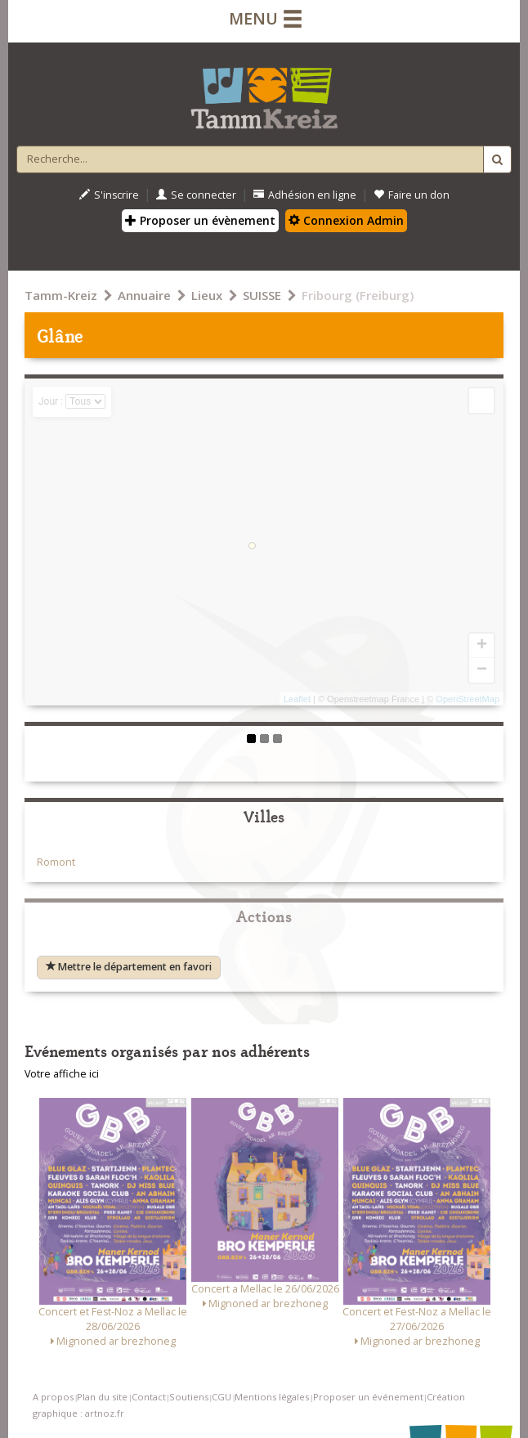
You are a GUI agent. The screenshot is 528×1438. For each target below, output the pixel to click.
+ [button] (482, 646)
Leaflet (297, 699)
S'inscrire (109, 195)
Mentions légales (272, 1397)
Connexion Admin (346, 220)
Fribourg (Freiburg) (358, 295)
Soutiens (188, 1397)
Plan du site (102, 1397)
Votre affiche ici (62, 1074)
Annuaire (144, 295)
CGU (221, 1397)
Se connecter (196, 195)
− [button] (482, 670)
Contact (149, 1397)
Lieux (206, 295)
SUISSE (262, 295)
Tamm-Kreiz (61, 295)
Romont (56, 862)
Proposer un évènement (200, 220)
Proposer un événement (368, 1397)
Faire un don (412, 195)
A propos (53, 1397)
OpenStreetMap (467, 699)
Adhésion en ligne (304, 195)
